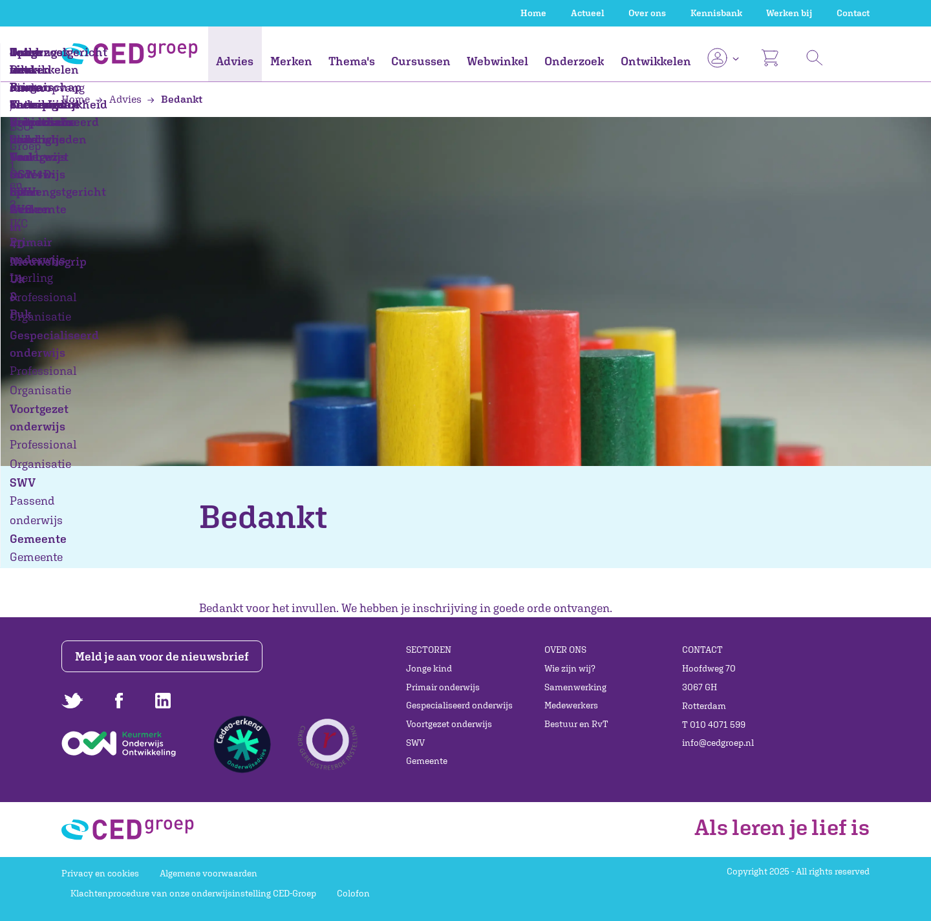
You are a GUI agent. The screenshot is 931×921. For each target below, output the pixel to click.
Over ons (647, 13)
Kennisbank (716, 13)
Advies (234, 61)
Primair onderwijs (443, 687)
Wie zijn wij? (569, 668)
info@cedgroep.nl (718, 742)
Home (533, 13)
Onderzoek (574, 61)
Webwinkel (497, 61)
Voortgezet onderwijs (449, 724)
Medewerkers (571, 705)
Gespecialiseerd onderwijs (459, 705)
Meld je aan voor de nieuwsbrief (163, 656)
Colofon (353, 893)
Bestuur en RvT (576, 724)
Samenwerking (575, 687)
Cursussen (421, 61)
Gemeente (426, 761)
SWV (415, 742)
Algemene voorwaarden (208, 873)
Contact (853, 13)
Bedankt (174, 99)
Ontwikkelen (656, 61)
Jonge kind (429, 668)
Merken (291, 61)
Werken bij (789, 13)
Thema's (351, 61)
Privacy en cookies (100, 873)
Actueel (588, 13)
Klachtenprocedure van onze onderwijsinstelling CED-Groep (193, 893)
